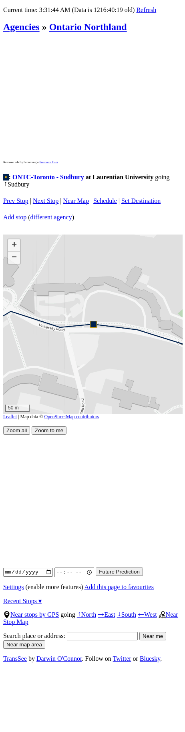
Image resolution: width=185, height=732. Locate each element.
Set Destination (141, 200)
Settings (13, 587)
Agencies (21, 27)
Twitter (122, 658)
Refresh (146, 9)
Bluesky (150, 658)
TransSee (15, 658)
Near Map (76, 200)
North (86, 614)
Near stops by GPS (31, 614)
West (147, 614)
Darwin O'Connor (59, 658)
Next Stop (45, 200)
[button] (93, 324)
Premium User (48, 162)
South (126, 614)
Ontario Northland (88, 27)
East (106, 614)
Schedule (105, 200)
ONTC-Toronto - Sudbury (48, 177)
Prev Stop (15, 200)
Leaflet (10, 416)
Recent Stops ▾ (22, 601)
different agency (51, 217)
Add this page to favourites (119, 587)
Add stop (14, 217)
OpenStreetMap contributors (71, 416)
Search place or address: (70, 635)
